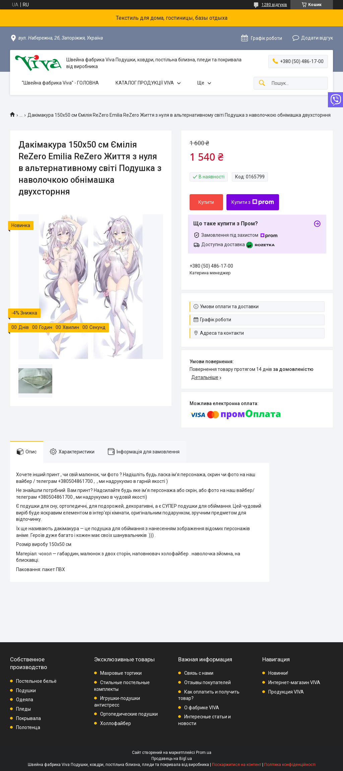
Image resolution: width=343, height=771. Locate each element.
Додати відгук (317, 38)
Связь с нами (198, 673)
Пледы (23, 709)
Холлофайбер (115, 723)
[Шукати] (262, 83)
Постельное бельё (36, 681)
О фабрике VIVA (201, 707)
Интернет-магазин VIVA (294, 682)
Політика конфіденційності (290, 764)
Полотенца (28, 727)
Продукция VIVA (286, 692)
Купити (206, 202)
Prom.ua (203, 752)
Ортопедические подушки (129, 714)
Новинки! (278, 673)
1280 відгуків (274, 4)
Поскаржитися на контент (236, 764)
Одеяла (24, 699)
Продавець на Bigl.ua (171, 758)
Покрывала (28, 718)
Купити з (252, 202)
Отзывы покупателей (207, 682)
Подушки (26, 690)
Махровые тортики (121, 673)
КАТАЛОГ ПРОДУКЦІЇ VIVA (145, 83)
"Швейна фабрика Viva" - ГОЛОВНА (60, 83)
